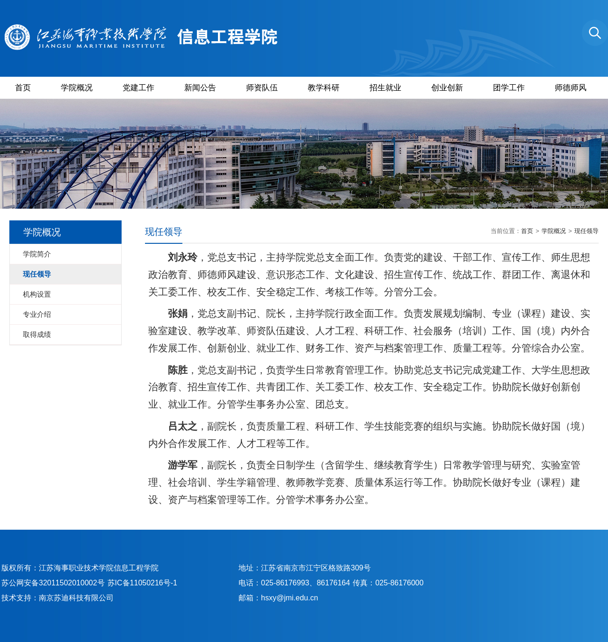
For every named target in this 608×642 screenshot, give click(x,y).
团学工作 (509, 87)
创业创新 (447, 87)
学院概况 (77, 87)
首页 (23, 87)
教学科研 (324, 87)
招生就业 (385, 87)
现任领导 (586, 230)
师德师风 (570, 87)
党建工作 (138, 87)
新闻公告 (200, 87)
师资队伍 (262, 87)
